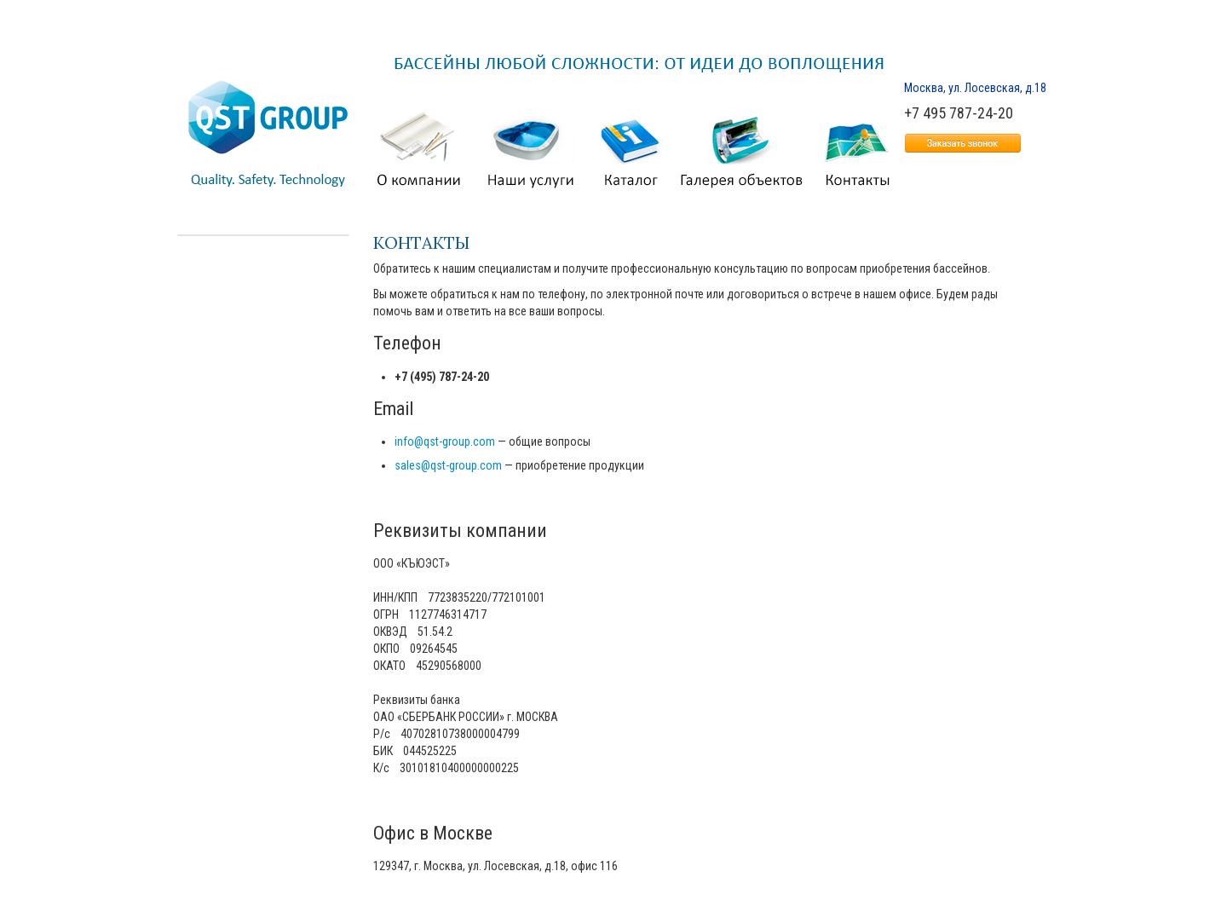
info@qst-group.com (445, 441)
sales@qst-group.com (448, 465)
